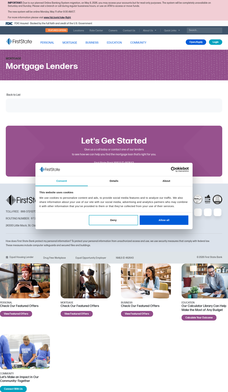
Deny (113, 220)
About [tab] (166, 180)
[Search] (204, 30)
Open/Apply (196, 42)
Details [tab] (114, 180)
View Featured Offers (16, 313)
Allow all (164, 220)
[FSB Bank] (19, 41)
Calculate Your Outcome (199, 317)
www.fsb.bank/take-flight (57, 17)
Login (216, 42)
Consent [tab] (61, 180)
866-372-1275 (28, 211)
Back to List (13, 95)
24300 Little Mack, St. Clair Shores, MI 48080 (32, 225)
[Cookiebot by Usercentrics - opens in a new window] (173, 169)
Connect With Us (13, 388)
